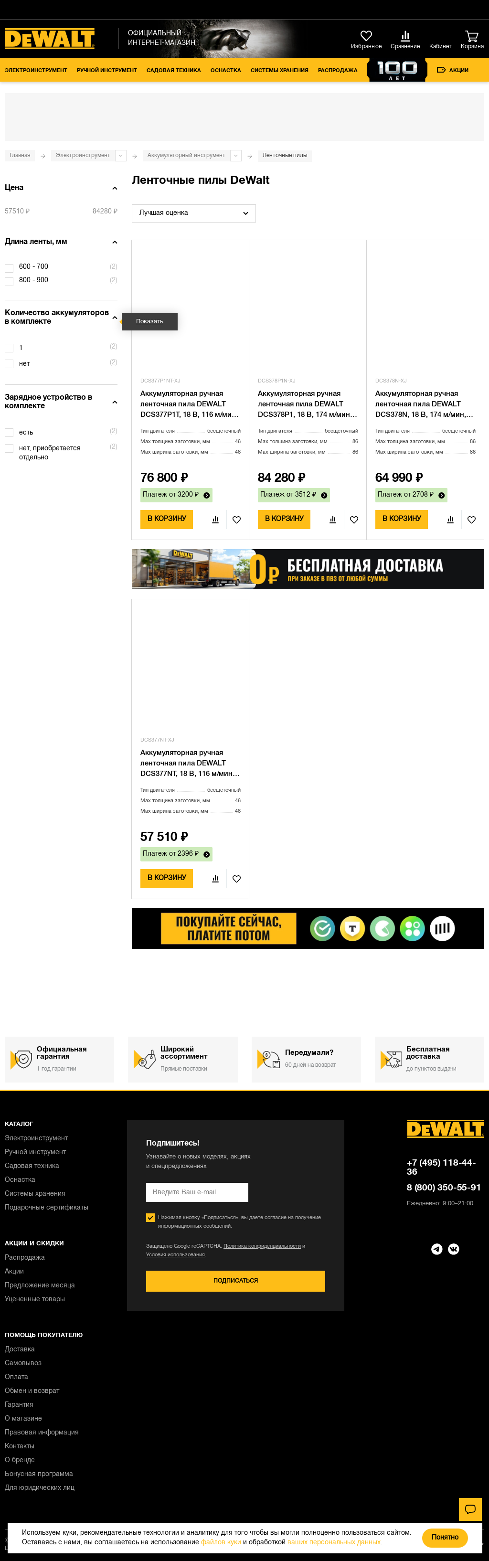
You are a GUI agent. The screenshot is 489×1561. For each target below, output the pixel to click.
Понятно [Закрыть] (445, 1538)
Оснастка (226, 70)
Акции (452, 70)
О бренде (20, 1460)
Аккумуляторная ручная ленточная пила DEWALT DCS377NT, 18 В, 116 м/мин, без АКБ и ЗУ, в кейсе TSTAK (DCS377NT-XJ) (189, 764)
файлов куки (221, 1543)
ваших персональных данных (334, 1543)
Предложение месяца (40, 1286)
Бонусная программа (39, 1474)
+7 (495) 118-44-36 (441, 1168)
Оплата (16, 1377)
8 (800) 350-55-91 (444, 1188)
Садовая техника (174, 70)
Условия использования (175, 1255)
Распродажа (338, 70)
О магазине (23, 1419)
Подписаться (235, 1281)
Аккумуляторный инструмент (186, 155)
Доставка (20, 1350)
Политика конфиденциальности (262, 1246)
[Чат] (470, 1509)
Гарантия (19, 1405)
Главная (20, 155)
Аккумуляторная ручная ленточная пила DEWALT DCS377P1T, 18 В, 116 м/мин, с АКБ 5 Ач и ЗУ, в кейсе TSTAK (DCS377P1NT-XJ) (189, 405)
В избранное (233, 519)
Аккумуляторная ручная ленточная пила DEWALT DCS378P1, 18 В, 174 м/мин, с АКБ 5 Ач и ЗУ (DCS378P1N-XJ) (308, 405)
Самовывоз (23, 1363)
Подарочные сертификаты (46, 1208)
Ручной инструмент (107, 70)
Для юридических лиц (39, 1488)
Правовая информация (42, 1433)
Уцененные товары (35, 1299)
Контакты (19, 1447)
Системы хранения (279, 70)
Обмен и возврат (32, 1391)
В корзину (167, 519)
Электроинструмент (36, 70)
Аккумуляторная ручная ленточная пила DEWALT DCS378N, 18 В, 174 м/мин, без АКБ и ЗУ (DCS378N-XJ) (422, 405)
